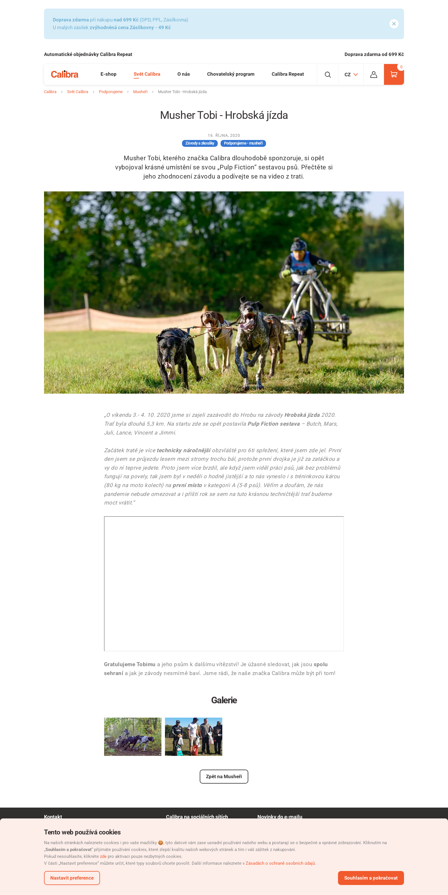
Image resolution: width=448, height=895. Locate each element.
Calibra (50, 91)
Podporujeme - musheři (243, 143)
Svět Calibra (147, 74)
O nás (183, 74)
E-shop (109, 74)
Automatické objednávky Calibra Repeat (88, 54)
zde (103, 856)
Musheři (140, 91)
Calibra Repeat (288, 74)
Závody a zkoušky (199, 143)
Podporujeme (111, 91)
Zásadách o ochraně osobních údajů (280, 863)
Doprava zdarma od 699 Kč (374, 54)
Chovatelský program (231, 74)
